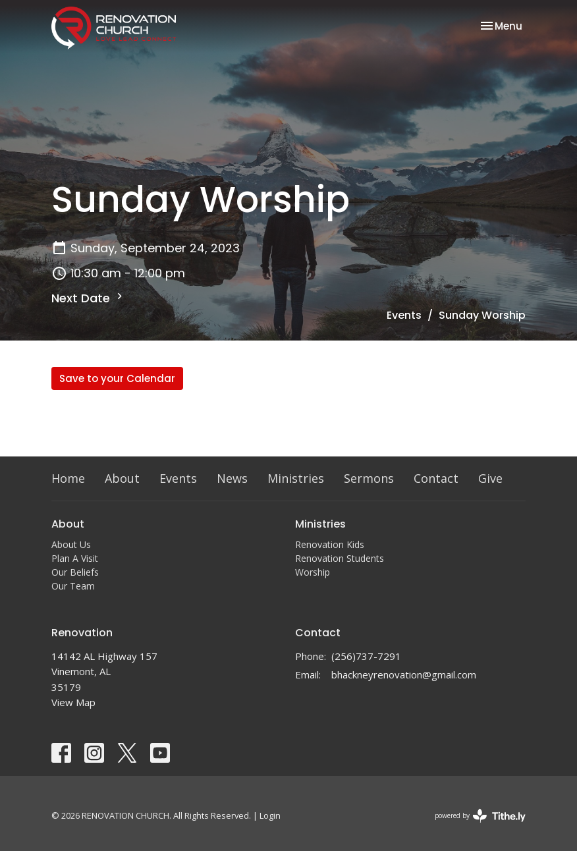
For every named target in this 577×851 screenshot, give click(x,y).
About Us (71, 544)
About (122, 478)
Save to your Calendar (117, 378)
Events (404, 315)
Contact (436, 478)
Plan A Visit (74, 558)
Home (68, 478)
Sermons (369, 478)
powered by (480, 815)
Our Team (73, 586)
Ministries (295, 478)
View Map (73, 702)
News (232, 478)
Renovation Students (339, 558)
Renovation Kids (329, 544)
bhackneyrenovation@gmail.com (403, 674)
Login (270, 815)
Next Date (88, 298)
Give (490, 478)
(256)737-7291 (366, 656)
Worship (312, 572)
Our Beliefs (75, 572)
